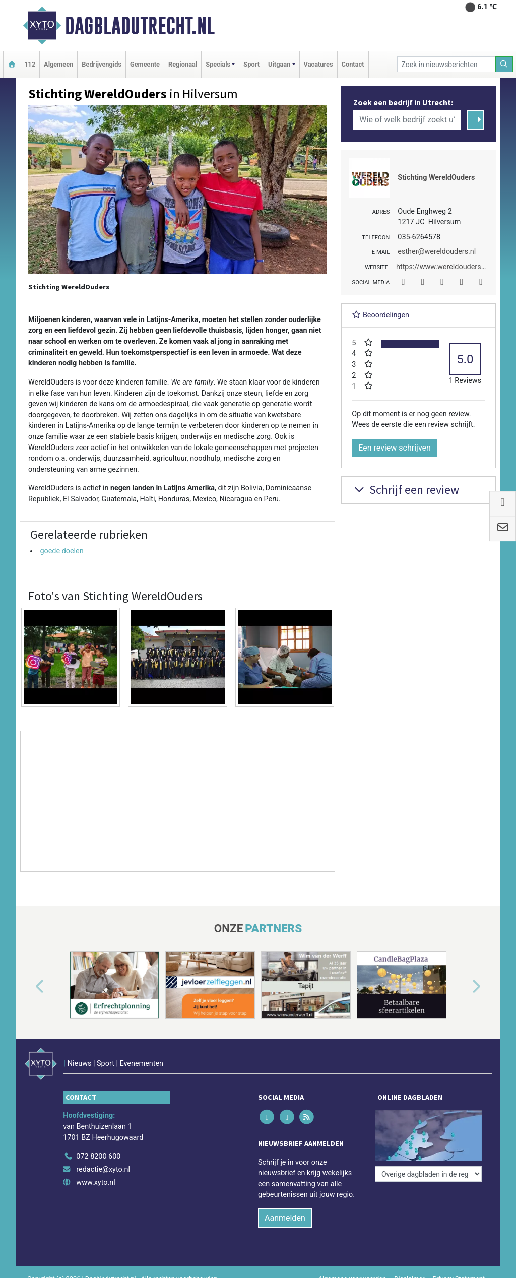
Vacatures (318, 64)
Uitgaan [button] (279, 64)
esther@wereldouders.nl (437, 251)
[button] (28, 987)
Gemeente (145, 64)
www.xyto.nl (95, 1182)
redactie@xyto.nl (103, 1169)
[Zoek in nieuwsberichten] (446, 64)
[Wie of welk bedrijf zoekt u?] (407, 120)
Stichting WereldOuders (436, 177)
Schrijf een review (405, 489)
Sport (251, 64)
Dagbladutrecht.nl (140, 26)
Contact (353, 64)
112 (29, 64)
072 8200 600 (98, 1156)
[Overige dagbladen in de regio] (428, 1174)
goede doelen (61, 551)
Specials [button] (218, 64)
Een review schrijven (394, 448)
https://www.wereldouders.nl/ (444, 267)
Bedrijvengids (101, 64)
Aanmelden (285, 1218)
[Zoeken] (504, 64)
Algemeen (58, 64)
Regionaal (182, 64)
